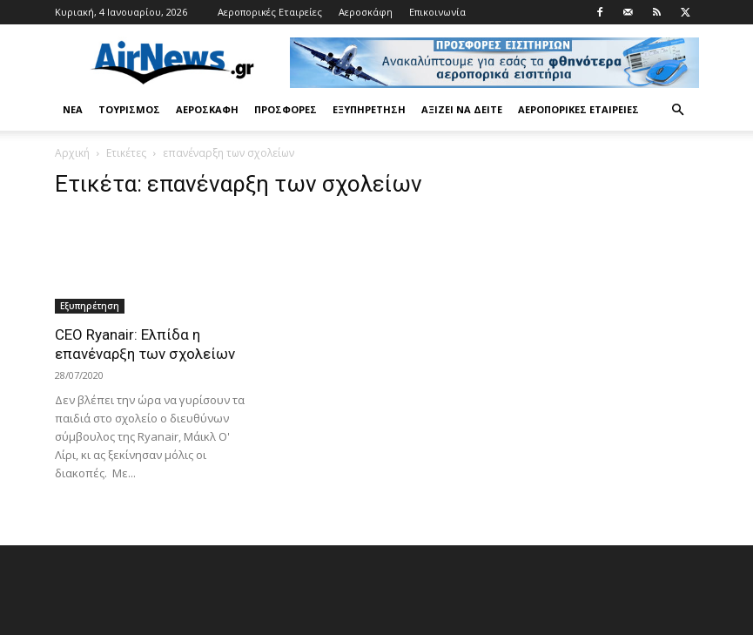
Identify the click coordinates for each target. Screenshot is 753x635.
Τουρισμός (129, 109)
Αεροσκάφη (366, 11)
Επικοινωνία (437, 11)
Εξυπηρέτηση (369, 109)
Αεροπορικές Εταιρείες (270, 11)
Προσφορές (285, 109)
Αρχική (72, 152)
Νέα (73, 109)
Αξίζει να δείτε (461, 109)
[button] (678, 110)
